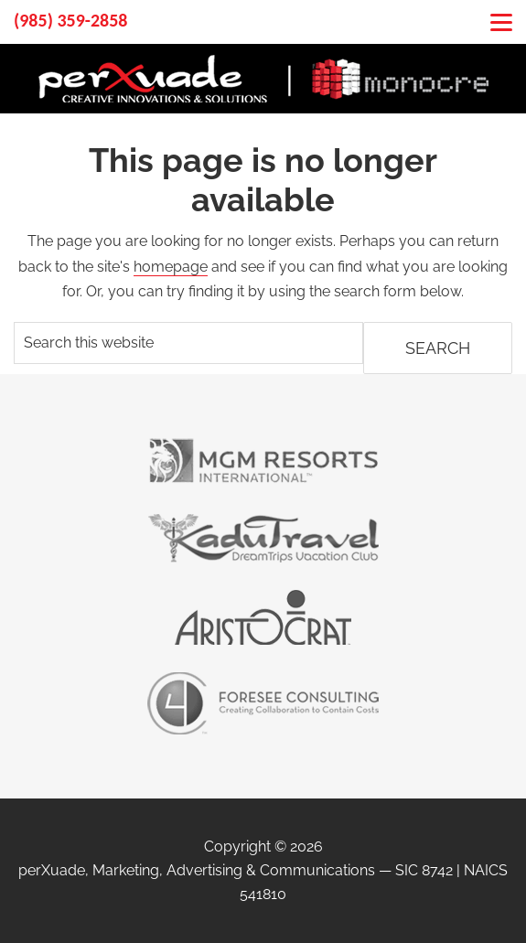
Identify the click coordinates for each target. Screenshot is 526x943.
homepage (171, 266)
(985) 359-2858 (70, 20)
